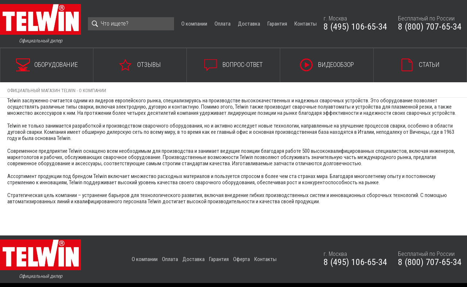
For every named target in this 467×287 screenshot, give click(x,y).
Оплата (223, 23)
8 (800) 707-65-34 (430, 27)
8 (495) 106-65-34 (355, 27)
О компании (194, 23)
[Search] (131, 23)
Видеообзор (336, 64)
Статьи (429, 64)
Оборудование (56, 64)
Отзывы (149, 64)
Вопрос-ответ (243, 64)
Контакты (305, 23)
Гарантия (277, 23)
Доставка (249, 23)
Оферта (241, 259)
